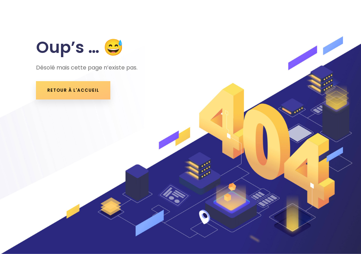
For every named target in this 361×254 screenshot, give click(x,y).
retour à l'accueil (73, 90)
